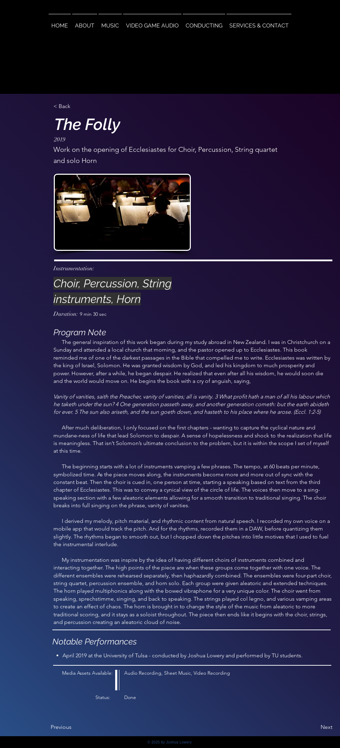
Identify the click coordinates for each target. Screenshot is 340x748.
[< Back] (76, 106)
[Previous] (73, 727)
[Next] (315, 727)
